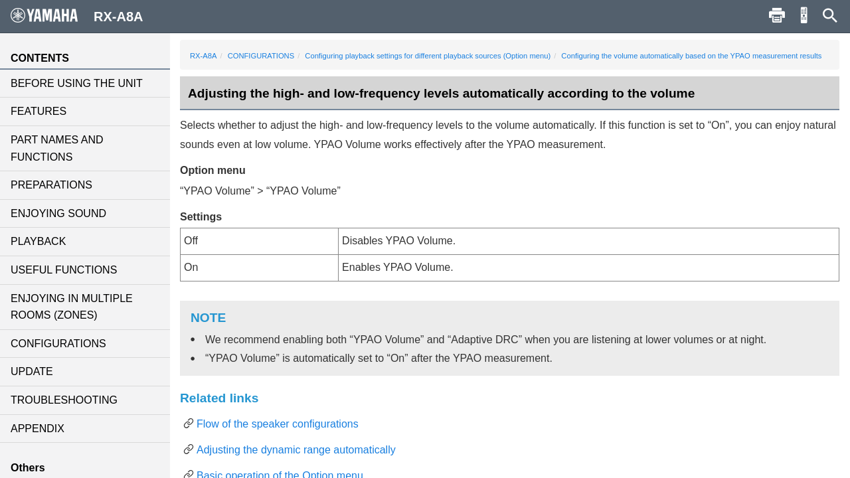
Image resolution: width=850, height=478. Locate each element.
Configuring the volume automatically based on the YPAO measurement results (691, 56)
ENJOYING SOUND (58, 213)
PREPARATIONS (51, 185)
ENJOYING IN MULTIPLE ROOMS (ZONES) (72, 307)
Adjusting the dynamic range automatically (296, 449)
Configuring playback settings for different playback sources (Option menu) (428, 56)
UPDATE (32, 371)
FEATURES (38, 111)
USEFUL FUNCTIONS (64, 270)
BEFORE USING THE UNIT (77, 83)
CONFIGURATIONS (58, 343)
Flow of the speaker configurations (278, 424)
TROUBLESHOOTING (64, 400)
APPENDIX (37, 428)
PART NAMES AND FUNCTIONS (57, 148)
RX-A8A (203, 56)
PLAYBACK (38, 241)
